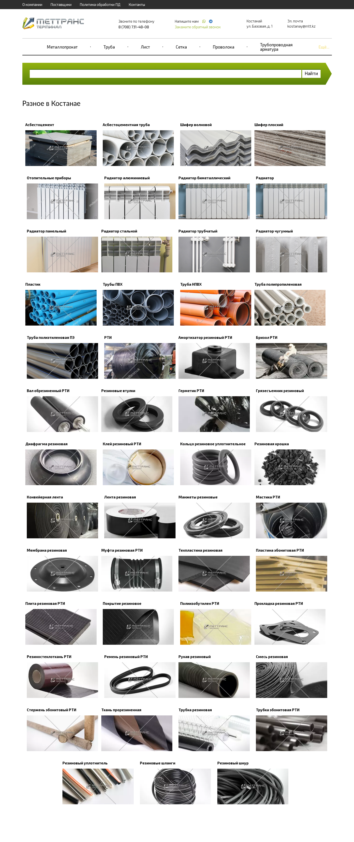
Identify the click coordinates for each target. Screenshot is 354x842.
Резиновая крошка (271, 444)
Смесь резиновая (272, 656)
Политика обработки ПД (100, 4)
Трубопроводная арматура (276, 46)
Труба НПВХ (191, 284)
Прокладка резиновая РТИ (278, 603)
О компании (32, 4)
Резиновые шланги (157, 763)
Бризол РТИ (266, 337)
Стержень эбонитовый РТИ (51, 710)
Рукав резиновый (194, 656)
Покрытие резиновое (122, 603)
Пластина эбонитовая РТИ (280, 550)
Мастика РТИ (268, 497)
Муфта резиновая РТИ (122, 550)
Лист (145, 47)
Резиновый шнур (233, 763)
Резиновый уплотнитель (85, 763)
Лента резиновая (120, 497)
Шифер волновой (196, 124)
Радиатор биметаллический (204, 178)
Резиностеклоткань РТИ (49, 656)
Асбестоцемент (39, 124)
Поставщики (61, 4)
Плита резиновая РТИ (45, 603)
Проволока (223, 47)
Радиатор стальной (119, 231)
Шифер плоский (268, 124)
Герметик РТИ (191, 390)
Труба (109, 47)
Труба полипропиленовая (278, 284)
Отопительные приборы (49, 178)
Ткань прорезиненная (121, 710)
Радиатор (265, 178)
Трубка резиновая (195, 710)
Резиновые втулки (118, 390)
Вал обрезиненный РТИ (48, 390)
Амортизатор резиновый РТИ (205, 337)
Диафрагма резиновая (46, 444)
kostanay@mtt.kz (301, 26)
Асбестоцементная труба (126, 124)
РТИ (108, 337)
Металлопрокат (62, 47)
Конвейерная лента (45, 497)
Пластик (32, 284)
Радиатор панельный (46, 231)
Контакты (137, 4)
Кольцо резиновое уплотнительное (213, 444)
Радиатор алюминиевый (127, 178)
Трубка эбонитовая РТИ (277, 710)
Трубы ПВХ (112, 284)
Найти (311, 73)
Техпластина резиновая (200, 550)
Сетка (181, 47)
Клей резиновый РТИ (122, 444)
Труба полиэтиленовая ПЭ (50, 337)
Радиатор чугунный (274, 231)
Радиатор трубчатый (197, 231)
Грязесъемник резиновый (280, 390)
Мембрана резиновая (47, 550)
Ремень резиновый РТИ (126, 656)
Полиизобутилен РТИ (199, 603)
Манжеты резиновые (198, 497)
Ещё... (324, 47)
